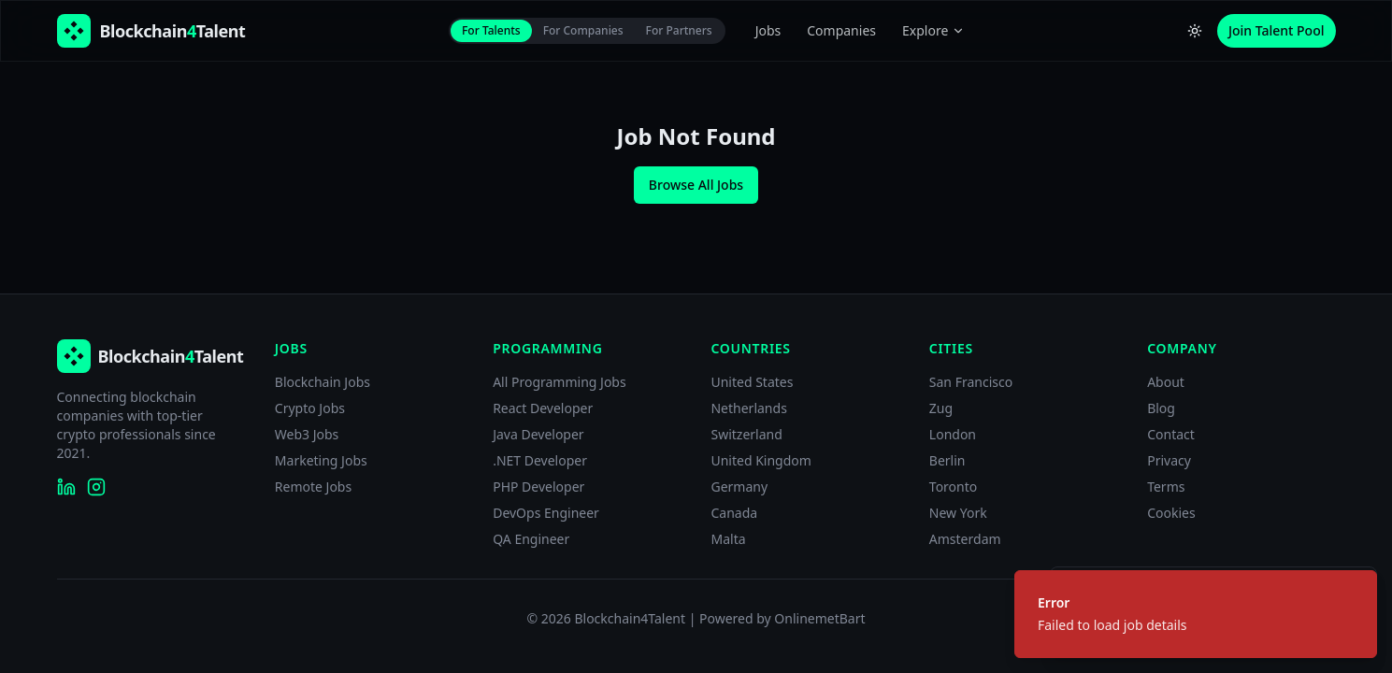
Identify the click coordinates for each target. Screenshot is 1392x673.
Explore (933, 30)
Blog (1161, 408)
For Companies (583, 30)
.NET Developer (540, 460)
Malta (727, 539)
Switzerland (746, 434)
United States (751, 382)
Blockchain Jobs (322, 382)
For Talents (491, 30)
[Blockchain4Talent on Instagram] (96, 487)
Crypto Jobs (310, 408)
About (1165, 382)
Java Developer (538, 434)
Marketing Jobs (321, 460)
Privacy (1169, 460)
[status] (1195, 614)
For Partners (679, 30)
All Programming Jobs (559, 382)
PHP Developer (538, 486)
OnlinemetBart (819, 618)
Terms (1165, 486)
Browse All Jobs (696, 184)
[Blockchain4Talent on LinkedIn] (66, 487)
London (952, 434)
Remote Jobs (313, 486)
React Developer (543, 408)
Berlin (947, 460)
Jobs (768, 30)
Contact (1171, 434)
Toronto (953, 486)
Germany (739, 486)
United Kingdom (760, 460)
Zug (941, 408)
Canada (733, 513)
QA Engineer (531, 539)
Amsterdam (965, 539)
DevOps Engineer (546, 513)
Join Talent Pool (1276, 30)
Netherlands (748, 408)
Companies (841, 30)
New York (958, 513)
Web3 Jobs (307, 434)
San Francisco (970, 382)
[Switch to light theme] (1195, 31)
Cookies (1171, 513)
